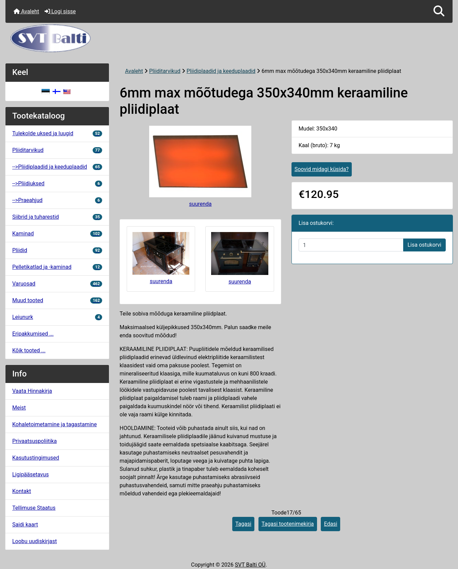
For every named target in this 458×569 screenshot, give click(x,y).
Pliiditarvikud (164, 71)
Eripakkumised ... (32, 333)
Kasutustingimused (35, 458)
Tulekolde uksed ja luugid (57, 133)
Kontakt (21, 491)
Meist (19, 407)
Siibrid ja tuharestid (57, 217)
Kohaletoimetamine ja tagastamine (54, 424)
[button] (439, 11)
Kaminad (57, 233)
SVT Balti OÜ (250, 565)
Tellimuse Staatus (34, 508)
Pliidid (57, 250)
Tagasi (243, 524)
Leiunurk (57, 317)
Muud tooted (57, 300)
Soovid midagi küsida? (322, 169)
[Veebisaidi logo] (229, 38)
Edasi (330, 524)
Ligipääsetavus (30, 474)
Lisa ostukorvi (424, 245)
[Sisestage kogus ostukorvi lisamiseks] (351, 245)
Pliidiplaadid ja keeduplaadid (221, 71)
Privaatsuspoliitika (34, 441)
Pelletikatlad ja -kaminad (57, 267)
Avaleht (26, 11)
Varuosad (57, 283)
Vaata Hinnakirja (32, 391)
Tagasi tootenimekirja (288, 524)
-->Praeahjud (57, 200)
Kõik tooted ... (29, 350)
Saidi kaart (25, 524)
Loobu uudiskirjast (34, 541)
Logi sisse (60, 11)
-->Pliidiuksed (57, 183)
